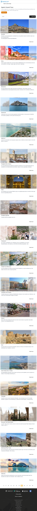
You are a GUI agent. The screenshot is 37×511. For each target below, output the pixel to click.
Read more (32, 41)
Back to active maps (6, 3)
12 (13, 485)
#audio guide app (18, 510)
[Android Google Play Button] (17, 491)
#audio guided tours (18, 501)
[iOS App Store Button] (25, 491)
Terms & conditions (18, 496)
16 (24, 485)
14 (19, 485)
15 (21, 485)
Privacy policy (18, 494)
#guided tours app (18, 502)
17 (27, 485)
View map (32, 16)
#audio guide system (18, 507)
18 (29, 485)
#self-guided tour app (18, 505)
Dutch (4, 16)
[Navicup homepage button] (5, 2)
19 (32, 485)
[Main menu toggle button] (35, 2)
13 (16, 485)
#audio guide (18, 506)
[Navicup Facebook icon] (30, 491)
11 (11, 485)
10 (8, 485)
